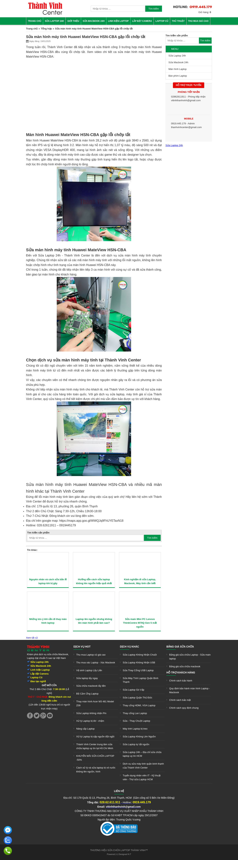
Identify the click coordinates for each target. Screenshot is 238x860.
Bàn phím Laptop (177, 75)
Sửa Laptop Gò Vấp (133, 689)
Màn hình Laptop (177, 69)
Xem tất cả (32, 637)
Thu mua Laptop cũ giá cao (91, 654)
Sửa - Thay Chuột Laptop (136, 720)
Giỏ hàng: (204, 12)
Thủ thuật (178, 21)
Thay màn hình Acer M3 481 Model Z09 (95, 703)
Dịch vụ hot (82, 646)
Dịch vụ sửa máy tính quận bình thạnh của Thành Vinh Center (143, 765)
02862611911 (178, 96)
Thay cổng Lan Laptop (135, 713)
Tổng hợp (46, 28)
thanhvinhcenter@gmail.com (186, 127)
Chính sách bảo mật (180, 700)
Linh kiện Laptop (118, 21)
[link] (45, 14)
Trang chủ (34, 21)
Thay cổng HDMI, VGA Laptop (139, 705)
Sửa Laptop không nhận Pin (91, 713)
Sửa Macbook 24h (93, 21)
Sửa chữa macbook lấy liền (91, 685)
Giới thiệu (73, 21)
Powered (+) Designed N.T (119, 854)
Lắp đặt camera (142, 21)
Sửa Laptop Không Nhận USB (139, 662)
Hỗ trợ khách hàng (180, 672)
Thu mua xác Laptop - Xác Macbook (95, 662)
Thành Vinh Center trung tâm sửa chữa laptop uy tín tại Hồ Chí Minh (94, 746)
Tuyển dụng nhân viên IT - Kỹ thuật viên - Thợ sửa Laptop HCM (141, 777)
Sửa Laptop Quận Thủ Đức (137, 697)
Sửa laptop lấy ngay (87, 678)
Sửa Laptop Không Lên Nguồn (139, 736)
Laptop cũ (161, 21)
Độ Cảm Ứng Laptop (87, 693)
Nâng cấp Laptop (85, 728)
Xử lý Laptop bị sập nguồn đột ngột (95, 736)
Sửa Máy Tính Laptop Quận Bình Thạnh (140, 680)
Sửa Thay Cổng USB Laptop (138, 670)
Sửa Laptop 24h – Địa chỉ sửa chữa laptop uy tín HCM (142, 754)
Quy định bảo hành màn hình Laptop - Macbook (189, 690)
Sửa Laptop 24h (54, 21)
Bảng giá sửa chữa (180, 646)
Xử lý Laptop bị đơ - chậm (90, 720)
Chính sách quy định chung (184, 707)
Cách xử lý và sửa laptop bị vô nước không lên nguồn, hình (95, 769)
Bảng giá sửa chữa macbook (184, 666)
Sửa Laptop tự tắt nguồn (136, 744)
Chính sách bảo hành (180, 680)
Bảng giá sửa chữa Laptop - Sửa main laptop (190, 656)
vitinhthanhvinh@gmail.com (186, 100)
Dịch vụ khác (129, 646)
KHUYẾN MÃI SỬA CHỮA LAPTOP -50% (95, 758)
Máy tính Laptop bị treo (135, 728)
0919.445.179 (178, 123)
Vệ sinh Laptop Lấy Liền (89, 670)
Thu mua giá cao (198, 21)
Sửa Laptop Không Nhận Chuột (140, 654)
